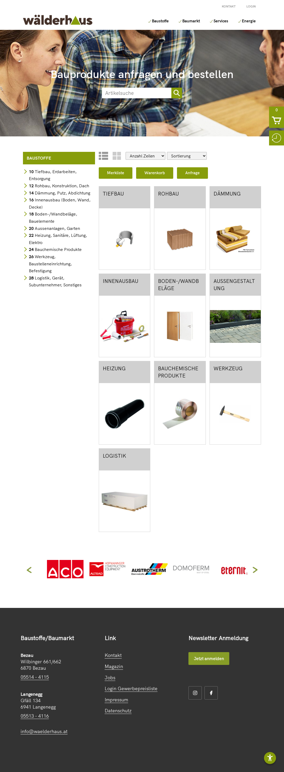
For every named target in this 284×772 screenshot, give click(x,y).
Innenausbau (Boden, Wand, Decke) (59, 203)
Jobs (110, 678)
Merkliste (115, 172)
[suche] (136, 93)
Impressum (116, 700)
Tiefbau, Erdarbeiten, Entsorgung (53, 175)
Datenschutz (118, 711)
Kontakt (229, 6)
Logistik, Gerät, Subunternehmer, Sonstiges (55, 281)
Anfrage (192, 172)
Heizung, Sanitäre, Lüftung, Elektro (58, 239)
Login (251, 6)
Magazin (114, 666)
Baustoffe (147, 20)
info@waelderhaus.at (44, 731)
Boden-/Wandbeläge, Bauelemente (53, 217)
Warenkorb (154, 172)
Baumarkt (181, 20)
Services (213, 20)
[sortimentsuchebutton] (176, 93)
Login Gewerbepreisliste (131, 688)
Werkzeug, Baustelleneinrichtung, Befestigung (50, 263)
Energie (243, 20)
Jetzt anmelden (209, 658)
